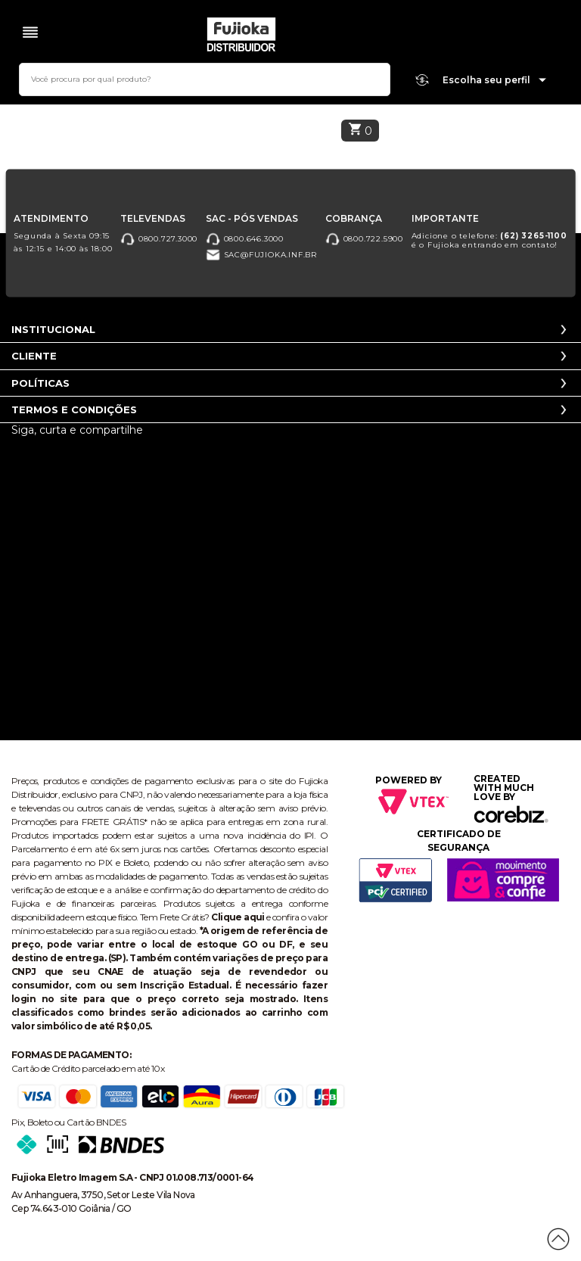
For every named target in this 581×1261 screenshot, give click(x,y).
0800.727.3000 (158, 239)
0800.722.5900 (364, 239)
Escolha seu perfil (495, 80)
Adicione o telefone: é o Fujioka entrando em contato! (489, 240)
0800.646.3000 (245, 239)
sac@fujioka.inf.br (261, 255)
